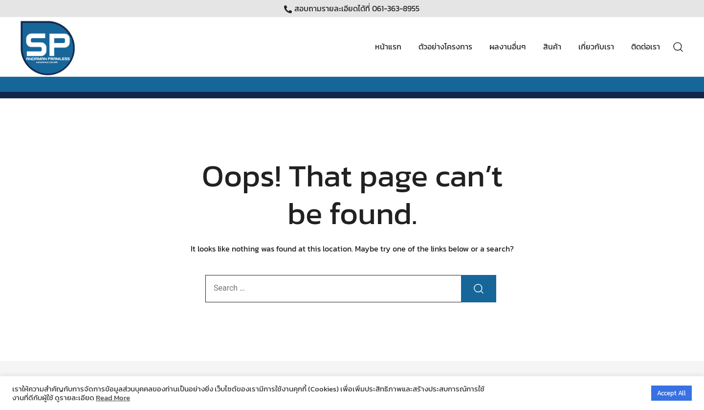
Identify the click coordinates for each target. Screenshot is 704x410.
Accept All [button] (671, 393)
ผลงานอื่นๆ (507, 46)
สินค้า (552, 46)
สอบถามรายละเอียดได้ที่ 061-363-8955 (351, 8)
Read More (113, 397)
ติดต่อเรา (645, 46)
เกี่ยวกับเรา (596, 46)
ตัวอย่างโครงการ (445, 46)
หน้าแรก (388, 46)
